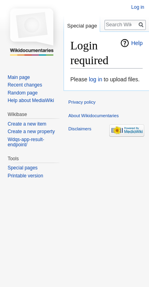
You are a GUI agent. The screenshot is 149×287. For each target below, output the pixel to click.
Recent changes (25, 85)
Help (137, 43)
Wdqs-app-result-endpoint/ (26, 142)
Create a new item (27, 124)
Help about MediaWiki (31, 100)
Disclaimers (79, 128)
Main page (19, 77)
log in (95, 79)
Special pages (22, 168)
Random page (22, 93)
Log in (137, 7)
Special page (82, 26)
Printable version (25, 176)
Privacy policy (81, 102)
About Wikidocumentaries (93, 115)
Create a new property (31, 131)
